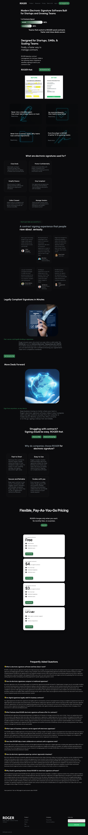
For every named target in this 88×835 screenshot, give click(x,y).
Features (26, 819)
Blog (25, 824)
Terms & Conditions (50, 822)
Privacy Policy (49, 819)
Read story (14, 116)
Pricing (25, 822)
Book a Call (26, 826)
